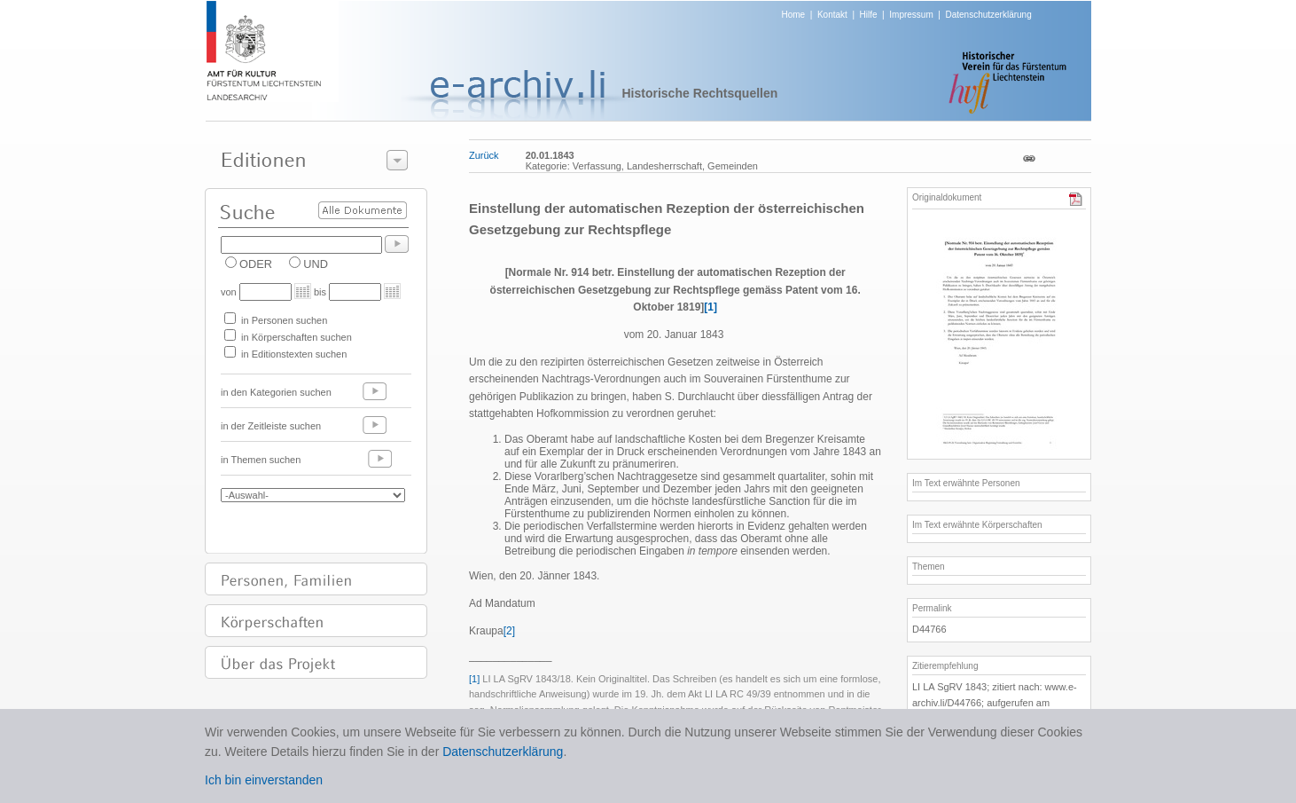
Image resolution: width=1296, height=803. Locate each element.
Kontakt (832, 15)
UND (315, 264)
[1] (710, 307)
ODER (255, 264)
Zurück (484, 155)
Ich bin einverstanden (264, 780)
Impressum (911, 15)
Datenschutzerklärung (988, 15)
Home (794, 15)
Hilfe (869, 15)
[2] (509, 631)
